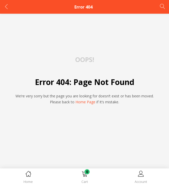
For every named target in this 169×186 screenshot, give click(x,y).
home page (85, 101)
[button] (84, 178)
